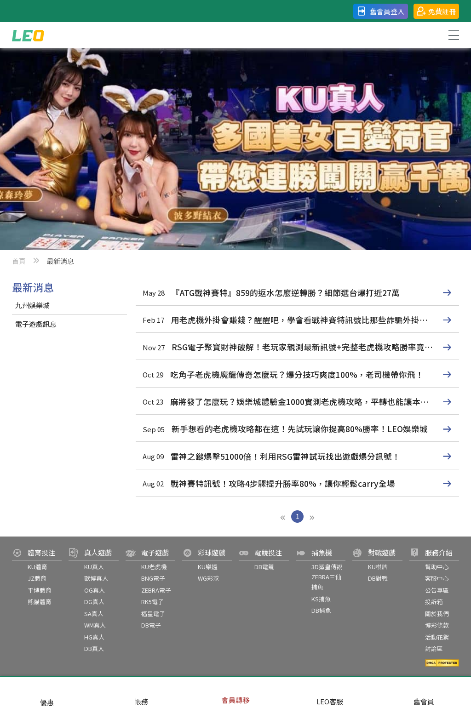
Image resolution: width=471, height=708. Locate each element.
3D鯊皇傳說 (327, 566)
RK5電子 (152, 601)
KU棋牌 (378, 566)
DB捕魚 (321, 610)
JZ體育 (37, 578)
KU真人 (94, 566)
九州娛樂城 (32, 305)
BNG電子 (153, 578)
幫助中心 (437, 566)
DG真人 (94, 601)
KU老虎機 (154, 566)
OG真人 (94, 590)
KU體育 (37, 566)
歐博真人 (96, 578)
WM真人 (95, 625)
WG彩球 (208, 578)
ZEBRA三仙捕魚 (326, 581)
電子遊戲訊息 (36, 324)
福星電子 (153, 613)
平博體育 (40, 590)
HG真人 (94, 637)
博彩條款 (437, 625)
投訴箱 (434, 601)
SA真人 (93, 613)
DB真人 (94, 648)
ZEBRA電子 (156, 590)
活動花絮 (437, 637)
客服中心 (437, 578)
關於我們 (437, 613)
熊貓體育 (40, 601)
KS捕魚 (321, 598)
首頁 (19, 260)
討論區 (434, 648)
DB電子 (151, 625)
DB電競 (264, 566)
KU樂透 (208, 566)
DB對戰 (378, 578)
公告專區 (437, 590)
